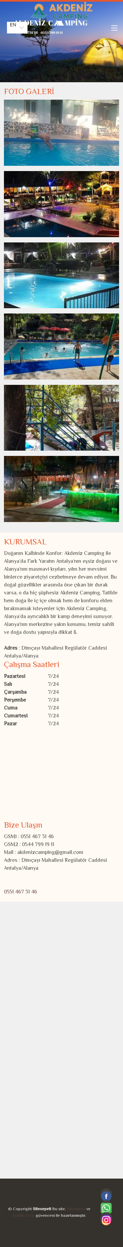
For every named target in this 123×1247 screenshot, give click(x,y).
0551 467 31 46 (20, 892)
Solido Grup (23, 1215)
